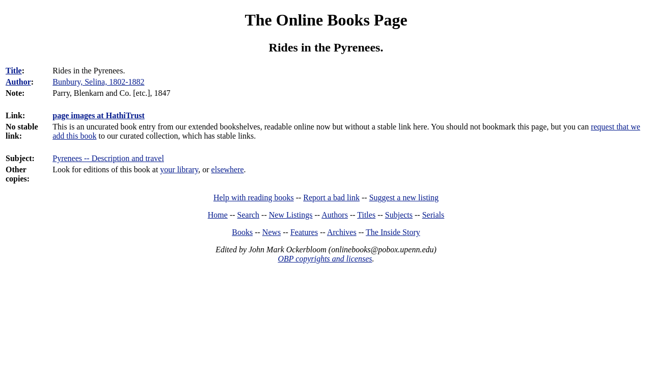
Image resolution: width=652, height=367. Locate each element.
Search (248, 215)
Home (218, 215)
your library (179, 169)
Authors (334, 215)
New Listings (291, 215)
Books (242, 232)
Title (14, 70)
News (271, 232)
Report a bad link (331, 197)
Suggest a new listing (404, 197)
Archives (342, 232)
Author (18, 81)
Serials (433, 215)
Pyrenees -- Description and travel (108, 158)
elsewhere (227, 169)
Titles (366, 215)
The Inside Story (393, 232)
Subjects (399, 215)
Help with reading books (253, 197)
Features (304, 232)
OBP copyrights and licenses (325, 258)
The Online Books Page (325, 20)
